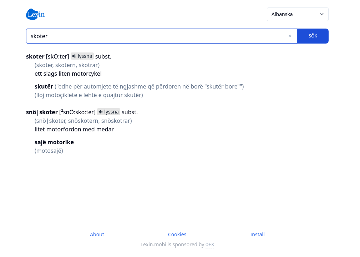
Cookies (177, 234)
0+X (210, 244)
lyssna (82, 55)
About (97, 234)
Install (257, 234)
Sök (313, 36)
